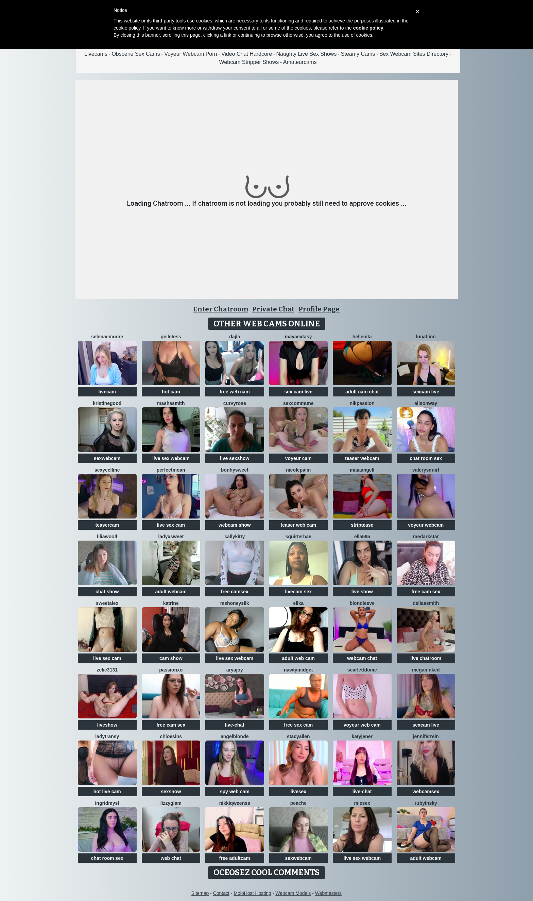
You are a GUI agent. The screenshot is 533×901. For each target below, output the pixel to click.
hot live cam (107, 791)
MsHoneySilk (234, 603)
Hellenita (362, 336)
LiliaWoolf (107, 536)
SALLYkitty (234, 536)
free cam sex (425, 591)
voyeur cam (298, 458)
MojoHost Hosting (252, 893)
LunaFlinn (426, 336)
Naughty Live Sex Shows (306, 54)
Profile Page (319, 309)
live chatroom (425, 658)
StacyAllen (298, 736)
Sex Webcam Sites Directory (413, 54)
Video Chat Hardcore (246, 54)
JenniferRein (426, 736)
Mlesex (362, 803)
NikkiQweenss (234, 803)
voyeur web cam (362, 725)
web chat (171, 858)
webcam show (235, 525)
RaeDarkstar (426, 536)
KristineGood (107, 403)
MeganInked (426, 670)
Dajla (234, 336)
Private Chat (273, 309)
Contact (221, 893)
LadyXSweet (171, 536)
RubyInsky (426, 803)
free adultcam (234, 858)
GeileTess (171, 336)
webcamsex (425, 791)
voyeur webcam (426, 525)
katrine (171, 603)
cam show (171, 658)
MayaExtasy (298, 336)
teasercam (107, 525)
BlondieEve (362, 603)
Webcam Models (293, 893)
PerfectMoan (171, 470)
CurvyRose (234, 403)
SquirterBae (298, 536)
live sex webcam (171, 458)
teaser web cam (298, 525)
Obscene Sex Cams (135, 54)
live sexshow (234, 458)
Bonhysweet (234, 470)
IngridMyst (107, 803)
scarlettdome (362, 670)
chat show (107, 591)
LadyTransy (107, 736)
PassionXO (171, 670)
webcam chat (362, 658)
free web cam (235, 391)
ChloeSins (171, 736)
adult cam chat (362, 391)
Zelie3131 (107, 670)
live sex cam (171, 525)
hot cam (171, 391)
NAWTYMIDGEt (298, 670)
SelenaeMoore (107, 336)
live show (362, 591)
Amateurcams (300, 62)
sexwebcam (107, 458)
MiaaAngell (362, 470)
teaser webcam (362, 458)
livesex (298, 791)
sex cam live (298, 391)
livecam (107, 391)
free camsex (234, 591)
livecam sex (298, 591)
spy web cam (235, 791)
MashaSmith (171, 403)
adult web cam (298, 658)
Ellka (298, 603)
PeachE (298, 803)
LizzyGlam (171, 803)
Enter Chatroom (220, 309)
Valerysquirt (425, 470)
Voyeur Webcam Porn (190, 54)
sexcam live (425, 391)
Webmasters (328, 893)
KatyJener (362, 736)
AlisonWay (425, 403)
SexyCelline (107, 470)
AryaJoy (234, 670)
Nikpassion (362, 403)
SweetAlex (107, 603)
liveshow (107, 725)
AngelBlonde (234, 736)
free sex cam (298, 725)
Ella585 (362, 536)
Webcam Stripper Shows (249, 62)
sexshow (171, 791)
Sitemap (200, 893)
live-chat (234, 725)
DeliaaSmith (426, 603)
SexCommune (298, 403)
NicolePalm (298, 470)
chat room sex (426, 458)
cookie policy (368, 28)
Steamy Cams (358, 54)
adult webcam (171, 591)
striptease (362, 525)
